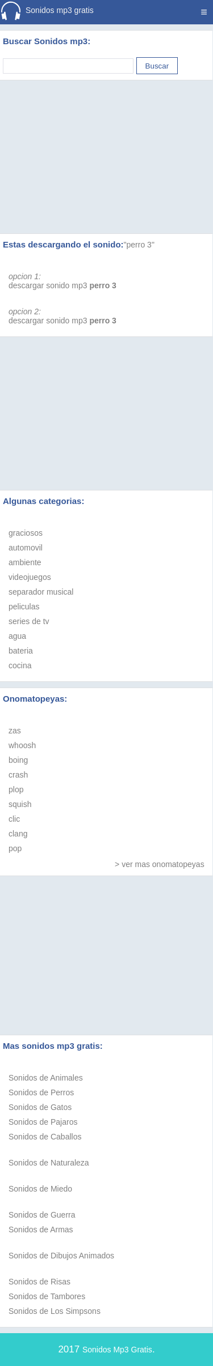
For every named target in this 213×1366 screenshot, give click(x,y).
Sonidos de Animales (46, 1077)
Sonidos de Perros (41, 1092)
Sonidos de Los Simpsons (55, 1311)
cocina (20, 665)
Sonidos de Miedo (40, 1188)
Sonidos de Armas (41, 1229)
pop (15, 848)
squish (20, 804)
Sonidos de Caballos (45, 1136)
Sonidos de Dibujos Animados (61, 1255)
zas (15, 730)
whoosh (22, 745)
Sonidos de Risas (39, 1281)
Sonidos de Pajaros (43, 1121)
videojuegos (30, 577)
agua (17, 636)
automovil (26, 547)
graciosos (26, 532)
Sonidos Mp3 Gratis (117, 1349)
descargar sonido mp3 (62, 285)
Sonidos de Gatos (40, 1107)
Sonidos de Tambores (47, 1296)
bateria (21, 650)
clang (18, 833)
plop (16, 789)
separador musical (41, 591)
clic (14, 818)
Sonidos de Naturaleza (49, 1162)
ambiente (25, 562)
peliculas (24, 606)
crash (18, 774)
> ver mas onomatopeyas (159, 864)
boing (18, 760)
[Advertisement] (107, 142)
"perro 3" (139, 244)
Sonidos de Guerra (42, 1214)
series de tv (29, 621)
